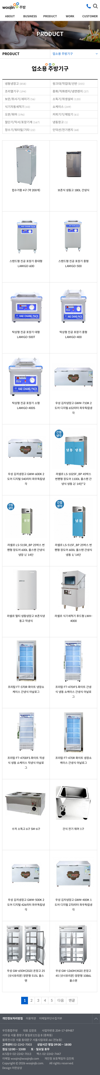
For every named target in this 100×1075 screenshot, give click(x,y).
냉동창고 (60, 122)
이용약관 (31, 1018)
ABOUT (10, 16)
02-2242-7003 (22, 1044)
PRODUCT (50, 16)
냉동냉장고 (15, 84)
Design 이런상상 (12, 1068)
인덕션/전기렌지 (66, 130)
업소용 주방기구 (75, 52)
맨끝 (72, 1000)
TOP (96, 1018)
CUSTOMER (90, 16)
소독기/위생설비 (67, 99)
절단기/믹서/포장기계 (22, 122)
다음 (60, 1000)
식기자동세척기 (17, 107)
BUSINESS (30, 16)
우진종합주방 (14, 5)
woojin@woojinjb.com (25, 1058)
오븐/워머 (15, 114)
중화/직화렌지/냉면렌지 (71, 91)
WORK (70, 16)
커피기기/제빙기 (66, 114)
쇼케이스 (62, 107)
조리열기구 (15, 91)
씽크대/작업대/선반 (69, 84)
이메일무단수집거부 (50, 1018)
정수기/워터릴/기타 (20, 130)
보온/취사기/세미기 (20, 99)
